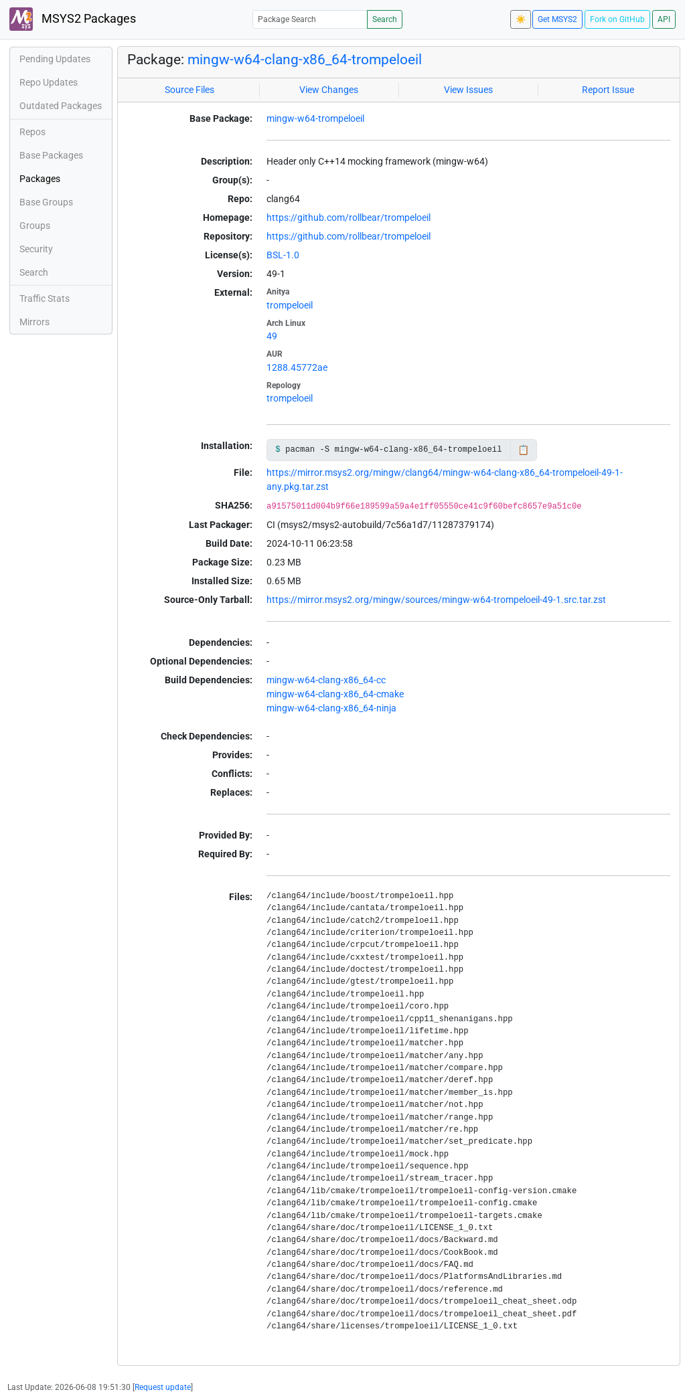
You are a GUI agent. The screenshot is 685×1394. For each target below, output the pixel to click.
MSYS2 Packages (72, 19)
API (664, 19)
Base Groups (46, 202)
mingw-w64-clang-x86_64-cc (326, 680)
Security (36, 249)
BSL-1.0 (283, 255)
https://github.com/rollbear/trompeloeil (349, 217)
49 (272, 336)
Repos (32, 131)
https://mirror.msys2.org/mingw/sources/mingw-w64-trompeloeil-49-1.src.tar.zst (436, 599)
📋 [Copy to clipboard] (523, 449)
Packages (39, 178)
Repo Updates (48, 82)
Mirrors (34, 322)
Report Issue (608, 89)
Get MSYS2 (557, 19)
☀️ (521, 19)
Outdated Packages (60, 105)
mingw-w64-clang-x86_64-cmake (335, 694)
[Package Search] (310, 19)
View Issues (468, 89)
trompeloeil (290, 305)
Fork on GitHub (617, 19)
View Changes (328, 89)
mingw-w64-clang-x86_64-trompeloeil (304, 60)
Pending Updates (54, 59)
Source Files (189, 89)
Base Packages (51, 155)
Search (384, 19)
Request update (163, 1387)
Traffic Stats (44, 298)
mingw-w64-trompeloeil (315, 118)
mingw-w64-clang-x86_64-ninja (331, 708)
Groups (34, 225)
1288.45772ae (297, 367)
